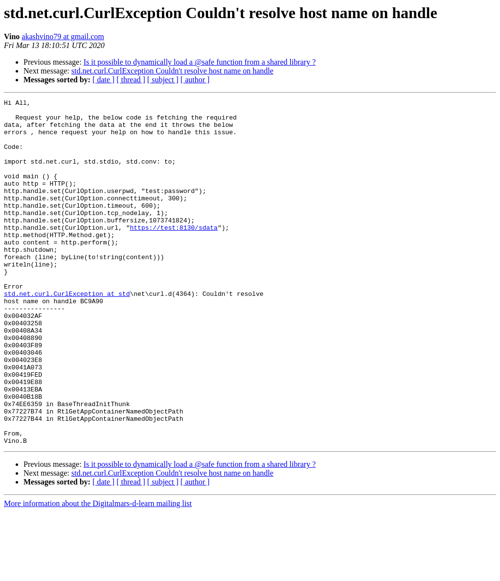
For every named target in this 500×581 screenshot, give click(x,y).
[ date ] (103, 79)
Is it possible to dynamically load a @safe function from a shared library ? (200, 62)
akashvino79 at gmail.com (63, 36)
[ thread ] (130, 79)
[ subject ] (163, 79)
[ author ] (195, 79)
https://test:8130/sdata (173, 253)
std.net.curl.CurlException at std (67, 333)
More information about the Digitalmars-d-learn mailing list (98, 572)
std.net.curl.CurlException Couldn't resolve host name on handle (172, 71)
